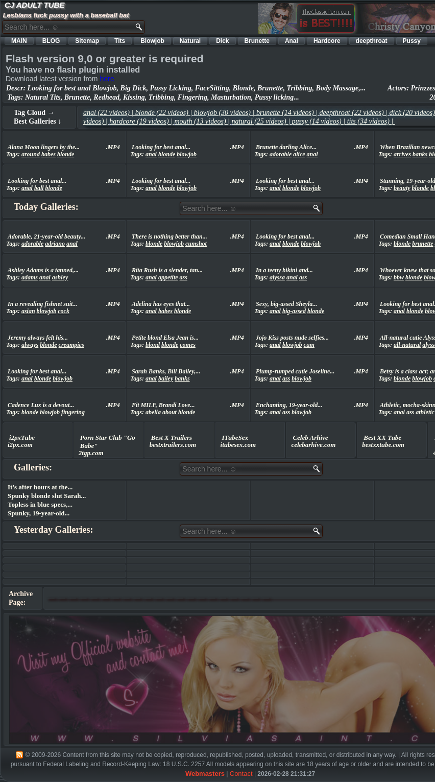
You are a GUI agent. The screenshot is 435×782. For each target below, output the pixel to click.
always (29, 344)
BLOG (51, 40)
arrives (402, 154)
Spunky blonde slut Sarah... (47, 496)
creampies (71, 344)
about (169, 412)
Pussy (412, 40)
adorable (281, 154)
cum (309, 344)
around (30, 154)
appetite (168, 277)
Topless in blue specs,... (40, 504)
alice (299, 154)
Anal (291, 40)
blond (153, 344)
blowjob (187, 154)
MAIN (19, 40)
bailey (165, 378)
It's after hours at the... (40, 487)
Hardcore (327, 40)
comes (188, 344)
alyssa (277, 277)
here (107, 79)
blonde (65, 154)
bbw (399, 277)
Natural (190, 40)
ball (39, 188)
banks (420, 154)
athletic (425, 412)
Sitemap (87, 40)
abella (153, 412)
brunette (422, 243)
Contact (241, 773)
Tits (119, 40)
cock (63, 311)
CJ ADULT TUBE (35, 5)
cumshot (196, 243)
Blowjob (152, 40)
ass (183, 277)
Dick (222, 40)
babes (48, 154)
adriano (55, 243)
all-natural (407, 344)
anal (151, 154)
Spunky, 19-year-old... (38, 513)
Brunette (257, 40)
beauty (402, 188)
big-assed (294, 311)
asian (28, 311)
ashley (60, 277)
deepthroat (372, 40)
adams (29, 277)
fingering (73, 412)
